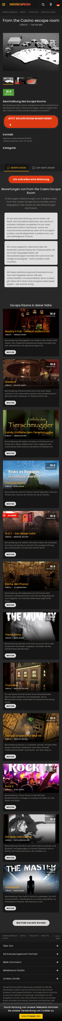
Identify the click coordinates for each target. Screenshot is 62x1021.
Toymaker (11, 685)
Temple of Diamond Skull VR (23, 735)
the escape (33, 12)
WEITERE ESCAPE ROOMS (31, 922)
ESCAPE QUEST (20, 385)
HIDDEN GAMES (20, 334)
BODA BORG (19, 486)
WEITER (10, 403)
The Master (12, 887)
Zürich (23, 12)
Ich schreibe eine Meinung (31, 179)
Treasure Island (15, 483)
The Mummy (13, 634)
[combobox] (50, 4)
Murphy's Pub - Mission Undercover (27, 331)
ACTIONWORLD (20, 587)
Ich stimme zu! (31, 1016)
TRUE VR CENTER (21, 739)
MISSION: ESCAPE (21, 537)
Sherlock (10, 382)
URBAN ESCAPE (20, 436)
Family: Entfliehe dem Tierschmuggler (29, 432)
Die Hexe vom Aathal (18, 836)
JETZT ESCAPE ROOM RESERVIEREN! (30, 118)
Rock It (9, 786)
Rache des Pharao (17, 584)
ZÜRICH (23, 24)
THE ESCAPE (37, 24)
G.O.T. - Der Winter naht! (20, 533)
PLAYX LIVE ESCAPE (21, 840)
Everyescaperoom (9, 12)
